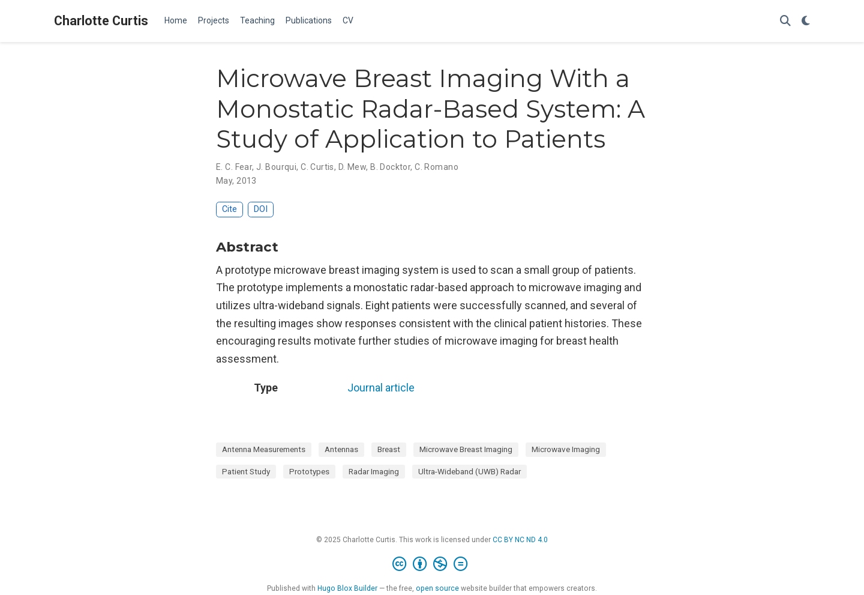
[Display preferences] (806, 21)
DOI (261, 209)
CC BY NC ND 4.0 (520, 540)
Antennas (341, 449)
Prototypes (309, 471)
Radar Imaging (374, 471)
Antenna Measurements (263, 449)
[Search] (785, 21)
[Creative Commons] (432, 564)
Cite (229, 209)
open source (437, 588)
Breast (388, 449)
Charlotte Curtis (101, 20)
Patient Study (246, 471)
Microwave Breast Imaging (465, 449)
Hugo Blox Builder (347, 588)
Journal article (381, 387)
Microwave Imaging (566, 449)
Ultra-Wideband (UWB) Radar (469, 471)
